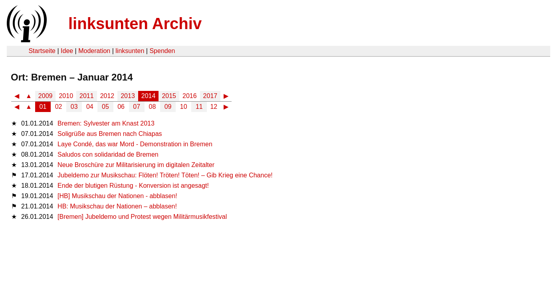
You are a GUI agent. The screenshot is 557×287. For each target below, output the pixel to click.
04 (89, 106)
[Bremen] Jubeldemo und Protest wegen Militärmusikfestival (142, 216)
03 (74, 106)
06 (121, 106)
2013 (128, 95)
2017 (210, 95)
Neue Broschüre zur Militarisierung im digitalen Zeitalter (135, 164)
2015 (169, 95)
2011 (86, 95)
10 (183, 106)
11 (199, 106)
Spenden (162, 50)
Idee (67, 50)
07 (136, 106)
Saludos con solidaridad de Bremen (108, 154)
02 (58, 106)
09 (168, 106)
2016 (189, 95)
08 (152, 106)
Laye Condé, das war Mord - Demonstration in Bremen (134, 144)
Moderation (94, 50)
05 (105, 106)
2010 (66, 95)
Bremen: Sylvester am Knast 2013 (106, 123)
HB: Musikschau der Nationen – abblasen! (117, 206)
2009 (45, 95)
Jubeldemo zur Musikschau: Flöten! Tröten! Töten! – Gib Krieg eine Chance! (165, 175)
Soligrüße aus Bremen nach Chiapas (109, 133)
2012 (107, 95)
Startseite (42, 50)
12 (213, 106)
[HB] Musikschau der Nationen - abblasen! (117, 196)
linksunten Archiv (135, 23)
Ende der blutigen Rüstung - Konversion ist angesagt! (133, 185)
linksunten (129, 50)
